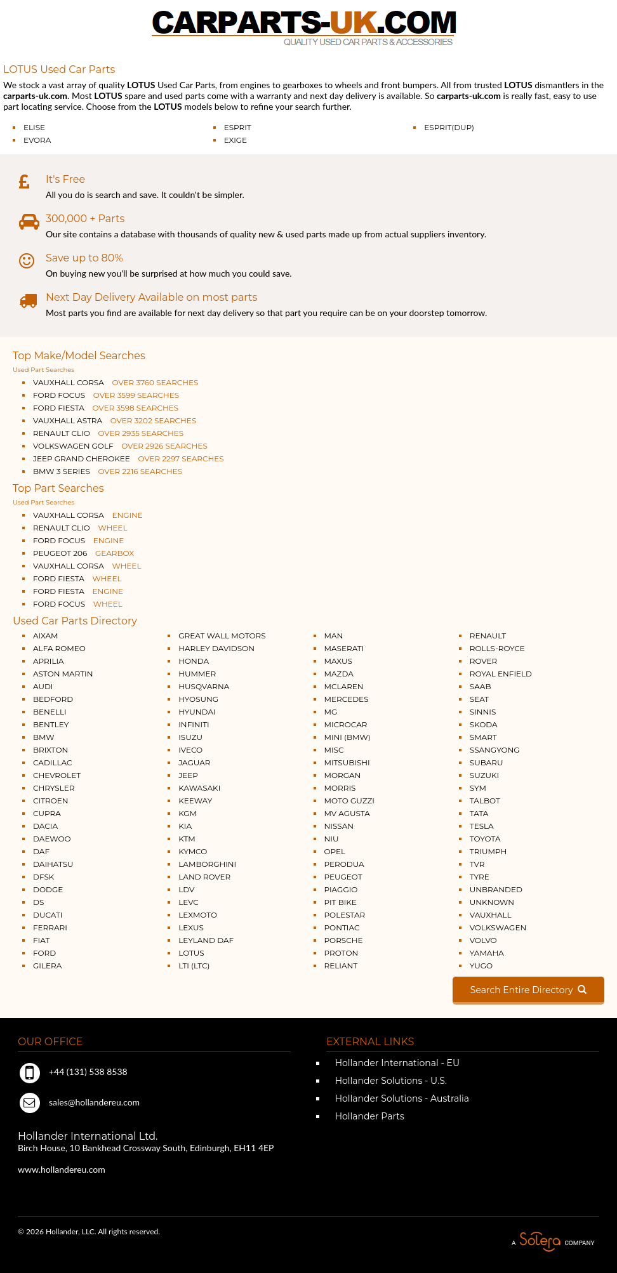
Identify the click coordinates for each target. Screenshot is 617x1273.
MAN (333, 635)
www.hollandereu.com (61, 1169)
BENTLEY (51, 724)
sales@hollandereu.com (79, 1102)
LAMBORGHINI (207, 864)
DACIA (45, 826)
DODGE (48, 889)
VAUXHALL (491, 915)
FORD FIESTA (105, 407)
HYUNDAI (196, 711)
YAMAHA (487, 953)
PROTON (341, 953)
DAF (41, 851)
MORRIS (340, 788)
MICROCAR (346, 724)
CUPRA (47, 813)
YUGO (481, 965)
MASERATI (344, 648)
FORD (44, 953)
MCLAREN (344, 686)
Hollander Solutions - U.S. (390, 1080)
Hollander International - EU (396, 1063)
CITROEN (51, 800)
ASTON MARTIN (63, 673)
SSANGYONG (495, 750)
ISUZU (190, 737)
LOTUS (191, 953)
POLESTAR (345, 915)
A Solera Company (553, 1242)
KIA (185, 826)
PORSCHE (343, 940)
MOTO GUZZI (349, 800)
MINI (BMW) (347, 737)
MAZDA (339, 673)
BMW (44, 737)
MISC (334, 750)
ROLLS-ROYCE (497, 648)
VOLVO (483, 940)
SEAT (479, 699)
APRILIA (48, 661)
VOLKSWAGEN (498, 927)
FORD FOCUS (106, 395)
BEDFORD (53, 699)
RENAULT (488, 635)
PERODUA (344, 864)
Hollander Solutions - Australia (401, 1098)
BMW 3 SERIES (107, 471)
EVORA (37, 140)
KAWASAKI (199, 788)
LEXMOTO (197, 915)
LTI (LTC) (193, 965)
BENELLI (50, 711)
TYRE (479, 876)
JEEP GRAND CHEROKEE (128, 458)
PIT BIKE (340, 902)
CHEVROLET (57, 775)
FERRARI (50, 927)
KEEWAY (195, 800)
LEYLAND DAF (206, 940)
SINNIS (483, 711)
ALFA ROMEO (59, 648)
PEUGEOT (343, 876)
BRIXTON (50, 750)
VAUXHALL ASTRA (114, 420)
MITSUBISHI (347, 762)
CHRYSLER (53, 788)
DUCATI (47, 915)
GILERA (47, 965)
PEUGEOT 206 (83, 553)
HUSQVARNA (203, 686)
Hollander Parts (368, 1116)
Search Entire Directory (528, 990)
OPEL (335, 851)
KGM (187, 813)
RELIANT (341, 965)
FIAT (41, 940)
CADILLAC (52, 762)
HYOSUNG (198, 699)
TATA (479, 813)
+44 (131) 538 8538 (73, 1071)
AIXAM (45, 635)
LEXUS (191, 927)
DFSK (43, 876)
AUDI (43, 686)
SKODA (484, 724)
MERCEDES (346, 699)
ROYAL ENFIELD (501, 673)
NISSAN (339, 826)
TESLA (482, 826)
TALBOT (485, 800)
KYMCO (192, 851)
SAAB (480, 686)
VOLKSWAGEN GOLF (120, 446)
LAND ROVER (204, 876)
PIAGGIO (341, 889)
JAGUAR (194, 762)
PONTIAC (342, 927)
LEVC (188, 902)
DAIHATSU (53, 864)
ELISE (34, 127)
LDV (186, 889)
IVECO (190, 750)
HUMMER (197, 673)
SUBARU (486, 762)
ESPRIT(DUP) (449, 127)
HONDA (193, 661)
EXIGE (236, 140)
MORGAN (342, 775)
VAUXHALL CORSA (115, 382)
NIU (331, 838)
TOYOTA (485, 838)
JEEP (188, 775)
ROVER (483, 661)
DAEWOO (52, 838)
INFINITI (193, 724)
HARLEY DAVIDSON (216, 648)
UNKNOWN (492, 902)
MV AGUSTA (347, 813)
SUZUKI (484, 775)
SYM (478, 788)
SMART (483, 737)
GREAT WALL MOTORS (221, 635)
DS (38, 902)
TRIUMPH (488, 851)
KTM (187, 838)
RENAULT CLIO (108, 433)
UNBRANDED (496, 889)
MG (331, 711)
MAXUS (338, 661)
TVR (477, 864)
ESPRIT (237, 127)
